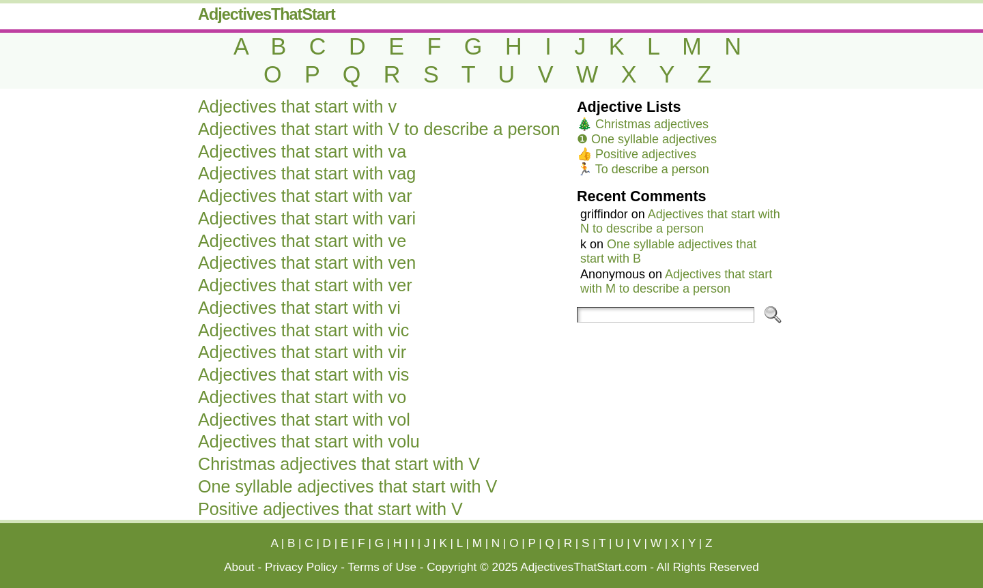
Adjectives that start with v (297, 106)
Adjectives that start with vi (299, 307)
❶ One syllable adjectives (647, 139)
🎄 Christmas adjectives (643, 124)
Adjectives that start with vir (302, 352)
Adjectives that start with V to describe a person (379, 128)
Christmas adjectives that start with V (339, 463)
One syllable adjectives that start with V (347, 486)
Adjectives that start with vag (307, 173)
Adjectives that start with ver (305, 285)
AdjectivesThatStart (266, 14)
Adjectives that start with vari (307, 218)
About (239, 567)
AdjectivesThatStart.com (583, 567)
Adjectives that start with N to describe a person (680, 221)
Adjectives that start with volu (309, 441)
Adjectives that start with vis (303, 374)
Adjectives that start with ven (307, 262)
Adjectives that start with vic (303, 330)
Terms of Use (381, 567)
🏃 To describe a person (643, 169)
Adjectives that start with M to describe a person (676, 281)
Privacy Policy (301, 567)
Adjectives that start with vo (302, 397)
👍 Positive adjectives (636, 154)
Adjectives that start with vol (304, 419)
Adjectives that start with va (302, 151)
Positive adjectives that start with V (330, 508)
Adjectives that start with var (305, 195)
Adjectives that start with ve (302, 240)
